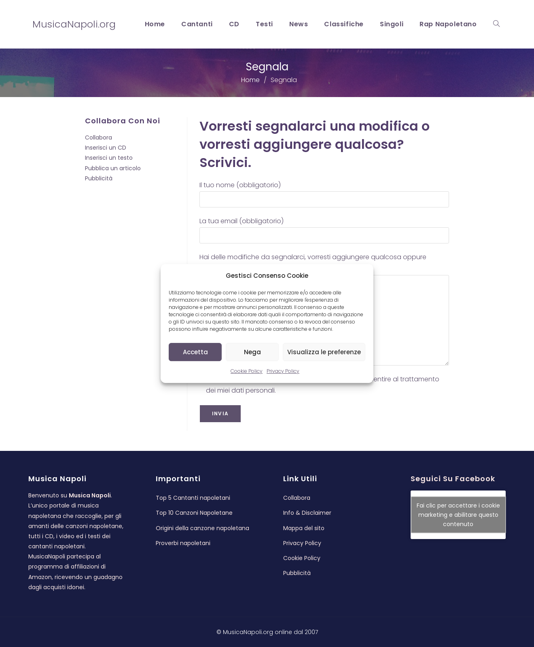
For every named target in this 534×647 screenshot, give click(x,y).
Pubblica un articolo (113, 168)
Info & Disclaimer (307, 513)
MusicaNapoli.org (74, 24)
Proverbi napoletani (183, 543)
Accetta (195, 352)
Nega (252, 352)
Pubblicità (98, 178)
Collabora (98, 137)
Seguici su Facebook (453, 479)
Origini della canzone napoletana (202, 528)
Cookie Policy (247, 371)
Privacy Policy (283, 371)
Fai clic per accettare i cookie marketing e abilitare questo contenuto (458, 514)
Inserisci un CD (105, 148)
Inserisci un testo (109, 158)
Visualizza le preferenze (324, 352)
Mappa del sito (303, 528)
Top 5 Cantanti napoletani (193, 498)
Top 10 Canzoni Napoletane (194, 513)
